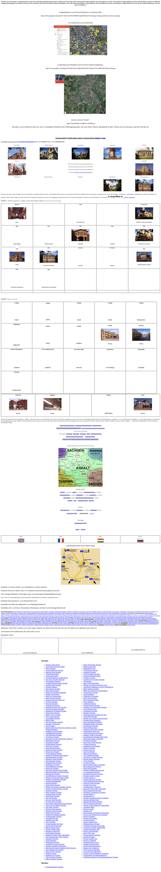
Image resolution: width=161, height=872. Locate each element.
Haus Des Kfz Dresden (53, 852)
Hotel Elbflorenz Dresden (54, 766)
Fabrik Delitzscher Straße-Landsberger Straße (80, 612)
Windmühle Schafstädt (122, 620)
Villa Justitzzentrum (69, 617)
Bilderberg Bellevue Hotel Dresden (57, 772)
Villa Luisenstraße (77, 617)
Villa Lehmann (61, 617)
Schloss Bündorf (129, 619)
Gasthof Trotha (123, 611)
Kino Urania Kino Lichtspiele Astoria (100, 614)
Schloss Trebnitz (121, 621)
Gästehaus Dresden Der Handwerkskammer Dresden (100, 857)
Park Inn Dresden (51, 798)
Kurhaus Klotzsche (89, 744)
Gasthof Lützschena (67, 623)
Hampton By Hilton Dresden (92, 802)
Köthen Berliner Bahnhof (89, 622)
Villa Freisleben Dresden (91, 674)
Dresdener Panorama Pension (93, 774)
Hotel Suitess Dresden (53, 689)
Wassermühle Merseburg (60, 620)
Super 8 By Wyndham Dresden (56, 805)
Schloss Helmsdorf (20, 621)
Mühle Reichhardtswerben (153, 622)
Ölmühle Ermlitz (4, 620)
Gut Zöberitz (77, 619)
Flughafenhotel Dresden (53, 744)
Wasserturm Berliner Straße (120, 617)
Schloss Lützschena (84, 623)
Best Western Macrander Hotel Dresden (59, 803)
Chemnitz (92, 513)
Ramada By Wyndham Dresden (56, 711)
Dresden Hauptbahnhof (53, 781)
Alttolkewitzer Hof (52, 820)
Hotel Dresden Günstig (53, 761)
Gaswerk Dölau (129, 611)
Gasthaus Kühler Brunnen (124, 614)
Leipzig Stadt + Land (64, 510)
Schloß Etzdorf (51, 618)
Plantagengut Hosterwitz (91, 731)
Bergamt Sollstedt (131, 625)
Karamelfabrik (58, 614)
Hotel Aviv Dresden (52, 746)
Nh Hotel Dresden (52, 702)
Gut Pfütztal (124, 618)
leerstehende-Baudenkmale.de (26, 141)
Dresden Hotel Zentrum (53, 809)
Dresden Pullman (51, 687)
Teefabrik (146, 615)
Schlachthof (96, 615)
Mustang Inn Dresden (53, 774)
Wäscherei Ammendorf (110, 617)
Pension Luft (87, 811)
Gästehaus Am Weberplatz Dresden (95, 707)
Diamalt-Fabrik (89, 611)
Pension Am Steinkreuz (91, 848)
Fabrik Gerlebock (107, 621)
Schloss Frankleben (12, 620)
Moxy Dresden (50, 822)
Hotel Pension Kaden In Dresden (94, 765)
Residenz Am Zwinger (53, 855)
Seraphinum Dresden (90, 711)
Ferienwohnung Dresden (54, 754)
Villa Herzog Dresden (90, 670)
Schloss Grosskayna (31, 620)
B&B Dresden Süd (89, 667)
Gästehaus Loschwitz (53, 765)
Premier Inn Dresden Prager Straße (57, 778)
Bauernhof (13, 623)
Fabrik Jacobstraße (116, 612)
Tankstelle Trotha (152, 615)
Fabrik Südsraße (131, 612)
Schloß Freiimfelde (104, 615)
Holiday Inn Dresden (52, 694)
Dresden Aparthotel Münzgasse (56, 846)
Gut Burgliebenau (137, 619)
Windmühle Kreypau (49, 620)
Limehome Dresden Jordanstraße (94, 828)
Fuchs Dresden (88, 761)
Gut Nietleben (8, 612)
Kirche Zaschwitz (60, 619)
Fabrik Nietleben (123, 612)
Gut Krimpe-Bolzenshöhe (89, 618)
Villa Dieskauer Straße (43, 617)
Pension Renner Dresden (91, 759)
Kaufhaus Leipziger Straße (66, 614)
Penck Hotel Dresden (53, 713)
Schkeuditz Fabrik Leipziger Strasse (13, 625)
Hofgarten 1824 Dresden (54, 811)
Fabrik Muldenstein (23, 622)
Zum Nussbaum (88, 694)
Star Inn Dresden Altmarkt (54, 722)
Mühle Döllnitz (37, 618)
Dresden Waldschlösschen (92, 676)
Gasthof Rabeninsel (14, 614)
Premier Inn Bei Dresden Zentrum (57, 789)
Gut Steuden (34, 619)
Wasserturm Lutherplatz (63, 622)
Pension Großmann (89, 840)
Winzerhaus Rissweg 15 (91, 842)
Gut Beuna (108, 619)
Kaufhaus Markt (89, 614)
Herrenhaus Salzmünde (10, 619)
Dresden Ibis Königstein (54, 826)
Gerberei (61, 623)
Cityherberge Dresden (90, 692)
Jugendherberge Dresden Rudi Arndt (95, 737)
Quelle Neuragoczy (111, 618)
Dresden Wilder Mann (53, 829)
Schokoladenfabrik (92, 623)
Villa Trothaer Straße (95, 617)
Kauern (37, 620)
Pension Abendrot (89, 816)
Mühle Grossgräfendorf (21, 620)
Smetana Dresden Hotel (91, 800)
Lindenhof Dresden (89, 704)
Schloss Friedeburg (153, 620)
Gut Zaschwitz (54, 619)
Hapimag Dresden (52, 791)
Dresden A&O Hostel (53, 665)
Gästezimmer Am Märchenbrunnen (95, 855)
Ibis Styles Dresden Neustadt (55, 679)
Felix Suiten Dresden (52, 717)
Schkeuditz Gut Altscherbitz (27, 625)
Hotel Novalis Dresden (53, 698)
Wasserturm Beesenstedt (23, 618)
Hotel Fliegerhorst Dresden (92, 791)
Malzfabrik (51, 611)
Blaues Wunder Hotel (53, 828)
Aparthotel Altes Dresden (91, 746)
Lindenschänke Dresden (53, 816)
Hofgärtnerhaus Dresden (54, 763)
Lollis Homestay (51, 840)
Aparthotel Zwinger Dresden (55, 844)
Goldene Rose (99, 611)
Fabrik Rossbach (107, 620)
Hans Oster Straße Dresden (92, 742)
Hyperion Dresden (52, 704)
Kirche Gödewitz (58, 618)
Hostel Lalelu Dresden (90, 831)
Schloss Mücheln (88, 620)
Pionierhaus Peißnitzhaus (48, 615)
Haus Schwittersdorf (27, 619)
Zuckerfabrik (69, 611)
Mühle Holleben (80, 618)
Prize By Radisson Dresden (92, 803)
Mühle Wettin (47, 619)
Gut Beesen (153, 611)
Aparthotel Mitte (88, 807)
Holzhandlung (51, 614)
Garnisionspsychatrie (5, 614)
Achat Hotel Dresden (52, 705)
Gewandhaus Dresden (53, 718)
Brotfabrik (59, 612)
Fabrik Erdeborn (28, 621)
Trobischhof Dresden (90, 717)
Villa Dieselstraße (34, 617)
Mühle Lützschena (75, 623)
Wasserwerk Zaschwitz (69, 619)
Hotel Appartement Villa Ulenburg (57, 837)
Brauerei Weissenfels (133, 622)
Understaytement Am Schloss (93, 733)
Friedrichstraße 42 (89, 778)
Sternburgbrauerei (29, 623)
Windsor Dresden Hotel (91, 844)
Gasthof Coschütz (89, 678)
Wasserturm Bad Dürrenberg (100, 619)
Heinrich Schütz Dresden (91, 783)
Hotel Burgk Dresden (53, 796)
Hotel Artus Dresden (90, 698)
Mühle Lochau (104, 618)
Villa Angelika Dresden (91, 755)
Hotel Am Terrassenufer (53, 696)
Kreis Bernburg (79, 495)
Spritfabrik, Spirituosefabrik (60, 611)
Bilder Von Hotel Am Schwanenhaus (95, 691)
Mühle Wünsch (135, 620)
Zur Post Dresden (89, 752)
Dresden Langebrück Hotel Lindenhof (95, 798)
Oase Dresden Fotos (90, 709)
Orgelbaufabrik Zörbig (46, 622)
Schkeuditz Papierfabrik (71, 625)
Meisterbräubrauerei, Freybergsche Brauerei (30, 611)
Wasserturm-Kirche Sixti (70, 620)
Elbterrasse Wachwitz (53, 831)
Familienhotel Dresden (53, 833)
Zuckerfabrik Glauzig (78, 622)
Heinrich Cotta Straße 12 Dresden (94, 789)
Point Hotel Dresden (90, 768)
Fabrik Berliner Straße (52, 612)
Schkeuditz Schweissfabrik (81, 625)
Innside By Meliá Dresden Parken (57, 755)
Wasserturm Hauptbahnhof (141, 617)
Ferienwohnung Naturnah (91, 835)
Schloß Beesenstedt (13, 618)
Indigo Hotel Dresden (53, 813)
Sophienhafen (129, 615)
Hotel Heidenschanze (90, 728)
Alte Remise (87, 681)
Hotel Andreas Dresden (91, 689)
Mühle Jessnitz (15, 622)
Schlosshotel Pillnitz (52, 674)
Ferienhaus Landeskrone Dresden (94, 792)
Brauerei (23, 623)
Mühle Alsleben (100, 621)
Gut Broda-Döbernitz (132, 623)
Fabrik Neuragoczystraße (106, 612)
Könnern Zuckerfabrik (138, 621)
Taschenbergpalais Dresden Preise (57, 678)
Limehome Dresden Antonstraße (94, 826)
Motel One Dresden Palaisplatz (56, 692)
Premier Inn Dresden (52, 752)
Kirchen (88, 434)
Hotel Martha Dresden (53, 748)
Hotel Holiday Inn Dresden (54, 850)
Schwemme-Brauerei (44, 611)
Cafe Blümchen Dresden (54, 735)
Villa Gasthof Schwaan (86, 617)
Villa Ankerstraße (16, 617)
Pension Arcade (88, 809)
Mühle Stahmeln (100, 623)
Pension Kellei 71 (89, 794)
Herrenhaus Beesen (32, 614)
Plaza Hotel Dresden (52, 691)
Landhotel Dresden (89, 672)
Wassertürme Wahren (108, 623)
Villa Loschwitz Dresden (91, 850)
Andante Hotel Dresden (53, 794)
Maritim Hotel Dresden (53, 672)
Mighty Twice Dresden (53, 715)
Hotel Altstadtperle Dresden (92, 722)
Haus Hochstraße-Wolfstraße (42, 614)
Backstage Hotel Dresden (54, 750)
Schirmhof (91, 615)
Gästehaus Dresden (52, 839)
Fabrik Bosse (18, 623)
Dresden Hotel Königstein (92, 846)
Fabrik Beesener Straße (42, 612)
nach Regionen (74, 445)
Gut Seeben (14, 612)
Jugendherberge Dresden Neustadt (57, 776)
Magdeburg (70, 500)
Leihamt (24, 612)
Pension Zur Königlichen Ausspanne (95, 815)
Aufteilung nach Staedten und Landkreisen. (83, 172)
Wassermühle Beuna (122, 619)
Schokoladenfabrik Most (121, 615)
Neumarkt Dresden (52, 818)
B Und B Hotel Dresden (53, 802)
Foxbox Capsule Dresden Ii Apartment (96, 853)
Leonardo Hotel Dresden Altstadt (56, 683)
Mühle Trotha (18, 615)
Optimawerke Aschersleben (46, 621)
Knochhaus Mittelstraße (114, 614)
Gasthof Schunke (115, 611)
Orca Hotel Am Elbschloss (92, 852)
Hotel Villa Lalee (89, 833)
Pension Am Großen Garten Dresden (95, 718)
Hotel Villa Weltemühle (91, 683)
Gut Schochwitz (19, 619)
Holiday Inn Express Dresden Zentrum (58, 787)
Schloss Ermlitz (145, 619)
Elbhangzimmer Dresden (91, 824)
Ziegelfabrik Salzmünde (132, 618)
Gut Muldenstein (31, 622)
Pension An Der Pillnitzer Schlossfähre (96, 805)
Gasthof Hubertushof (107, 611)
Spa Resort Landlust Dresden (93, 757)
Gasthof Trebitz (41, 619)
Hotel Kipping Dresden (91, 700)
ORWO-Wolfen (38, 622)
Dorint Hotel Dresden (53, 785)
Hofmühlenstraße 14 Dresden (93, 724)
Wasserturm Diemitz (131, 617)
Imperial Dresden (51, 783)
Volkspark (102, 617)
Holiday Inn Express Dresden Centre (95, 685)
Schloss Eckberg (51, 853)
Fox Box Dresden (89, 763)
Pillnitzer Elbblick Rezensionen (93, 770)
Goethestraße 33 (88, 796)
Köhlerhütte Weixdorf (53, 741)
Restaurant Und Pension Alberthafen (58, 835)
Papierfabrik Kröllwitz (37, 615)
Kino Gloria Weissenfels (143, 622)
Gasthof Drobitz (44, 618)
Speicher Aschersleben (72, 621)
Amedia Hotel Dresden (53, 685)
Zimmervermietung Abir (91, 829)
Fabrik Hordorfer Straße (96, 612)
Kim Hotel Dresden (52, 807)
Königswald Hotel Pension (92, 779)
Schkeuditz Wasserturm (48, 625)
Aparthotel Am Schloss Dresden (94, 679)
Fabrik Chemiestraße (66, 612)
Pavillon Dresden (89, 837)
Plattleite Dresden (89, 748)
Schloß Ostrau (118, 618)
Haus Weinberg (88, 702)
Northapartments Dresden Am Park (94, 715)
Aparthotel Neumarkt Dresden (56, 815)
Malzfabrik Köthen (98, 622)
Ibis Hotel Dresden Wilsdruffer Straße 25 (59, 739)
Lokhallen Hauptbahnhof (32, 612)
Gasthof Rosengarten (23, 614)
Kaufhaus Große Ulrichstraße (79, 614)
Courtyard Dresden (52, 676)
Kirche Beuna (114, 619)
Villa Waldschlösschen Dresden (93, 781)
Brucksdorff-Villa (37, 623)
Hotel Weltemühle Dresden (92, 665)
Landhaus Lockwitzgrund (54, 731)
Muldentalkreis (93, 510)
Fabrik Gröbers (65, 618)
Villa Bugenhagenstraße (25, 617)
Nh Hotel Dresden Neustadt (55, 709)
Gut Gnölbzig (114, 621)
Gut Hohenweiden (72, 618)
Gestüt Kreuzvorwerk (146, 611)
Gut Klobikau (42, 620)
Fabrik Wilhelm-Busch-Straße (141, 612)
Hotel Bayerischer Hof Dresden (56, 707)
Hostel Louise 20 (89, 750)
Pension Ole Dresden (90, 818)
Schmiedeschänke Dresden (54, 867)
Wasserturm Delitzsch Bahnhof (143, 623)
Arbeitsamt (135, 615)
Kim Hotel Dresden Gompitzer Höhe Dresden (61, 848)
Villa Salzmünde (141, 618)
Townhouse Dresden (52, 737)
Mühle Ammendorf (150, 614)
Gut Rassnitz (100, 620)
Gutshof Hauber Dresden (91, 705)
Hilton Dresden (51, 668)
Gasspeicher (56, 623)
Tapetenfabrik (141, 615)
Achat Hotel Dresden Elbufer (55, 667)
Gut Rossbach (114, 620)
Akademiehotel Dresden (54, 733)
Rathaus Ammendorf (58, 615)
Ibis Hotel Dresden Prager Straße (56, 770)
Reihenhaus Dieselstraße (68, 615)
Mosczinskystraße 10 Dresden (93, 739)
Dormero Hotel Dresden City (55, 700)
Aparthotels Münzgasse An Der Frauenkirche (98, 687)
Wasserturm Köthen (107, 622)
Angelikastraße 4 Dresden (91, 787)
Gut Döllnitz (30, 618)
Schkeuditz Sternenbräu (93, 625)
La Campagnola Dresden (91, 772)
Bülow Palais (50, 720)
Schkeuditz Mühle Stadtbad (59, 625)
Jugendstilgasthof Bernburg (149, 621)
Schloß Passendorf (112, 615)
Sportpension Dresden (90, 726)
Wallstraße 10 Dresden (90, 696)
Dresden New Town (89, 785)
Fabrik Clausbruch (45, 623)
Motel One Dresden (52, 768)
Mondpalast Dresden (52, 842)
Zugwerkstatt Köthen (116, 622)
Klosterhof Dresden (52, 742)
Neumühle (12, 615)
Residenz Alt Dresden (53, 724)
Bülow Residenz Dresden (54, 859)
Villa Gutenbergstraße (53, 617)
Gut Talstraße (19, 612)
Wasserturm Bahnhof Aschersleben (60, 621)
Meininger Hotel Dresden (54, 759)
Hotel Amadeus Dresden (54, 792)
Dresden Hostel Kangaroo (91, 720)
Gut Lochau (97, 618)
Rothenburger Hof (89, 668)
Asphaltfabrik (75, 611)
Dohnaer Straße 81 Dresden (92, 735)
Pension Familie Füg (90, 839)
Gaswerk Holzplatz (137, 611)
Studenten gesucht (100, 138)
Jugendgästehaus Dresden (54, 757)
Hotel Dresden (50, 726)
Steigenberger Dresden (53, 681)
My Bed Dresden (89, 820)
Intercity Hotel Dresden (53, 800)
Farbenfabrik (150, 612)
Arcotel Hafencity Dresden (54, 670)
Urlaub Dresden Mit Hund (54, 824)
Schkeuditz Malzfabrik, (38, 625)
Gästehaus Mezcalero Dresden (93, 729)
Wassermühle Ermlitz (153, 619)
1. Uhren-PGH (9, 617)
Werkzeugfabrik (116, 623)
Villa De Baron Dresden (53, 857)
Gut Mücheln (95, 620)
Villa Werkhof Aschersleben (83, 621)
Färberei (51, 623)
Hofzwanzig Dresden (90, 754)
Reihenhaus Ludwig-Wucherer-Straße (81, 615)
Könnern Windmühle (129, 621)
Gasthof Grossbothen (109, 625)
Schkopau (129, 620)
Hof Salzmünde (148, 618)
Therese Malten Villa (90, 822)
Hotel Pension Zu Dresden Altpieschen (96, 813)
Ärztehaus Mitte (81, 611)
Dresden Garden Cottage (91, 776)
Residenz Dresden (89, 713)
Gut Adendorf (6, 621)
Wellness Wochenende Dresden (56, 779)
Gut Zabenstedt (13, 621)
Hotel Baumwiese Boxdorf (92, 766)
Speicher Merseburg (80, 620)
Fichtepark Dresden (89, 741)
